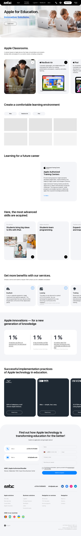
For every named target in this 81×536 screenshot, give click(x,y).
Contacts (63, 503)
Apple (18, 2)
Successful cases (27, 508)
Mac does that (7, 501)
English (8, 525)
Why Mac (6, 498)
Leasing (44, 505)
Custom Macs (7, 503)
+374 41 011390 (31, 449)
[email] (68, 452)
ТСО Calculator (45, 501)
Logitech (35, 2)
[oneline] (59, 457)
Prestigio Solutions (27, 501)
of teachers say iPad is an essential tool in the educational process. (17, 344)
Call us (12, 448)
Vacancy (63, 501)
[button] (20, 246)
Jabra (48, 2)
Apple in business (8, 505)
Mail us (13, 457)
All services (44, 498)
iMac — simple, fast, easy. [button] (48, 404)
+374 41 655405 (40, 486)
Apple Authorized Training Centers (52, 173)
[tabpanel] (40, 132)
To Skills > (46, 195)
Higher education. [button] (44, 224)
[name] (59, 447)
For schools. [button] (9, 224)
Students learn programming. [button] (47, 228)
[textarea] (59, 463)
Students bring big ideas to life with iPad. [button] (18, 228)
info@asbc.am (32, 457)
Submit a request (59, 472)
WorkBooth (42, 2)
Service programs (46, 503)
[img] (20, 76)
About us (63, 498)
